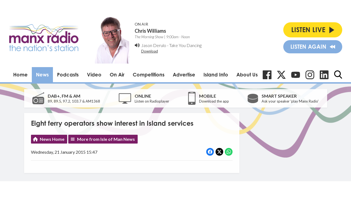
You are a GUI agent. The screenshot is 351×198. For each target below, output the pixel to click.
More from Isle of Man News (106, 139)
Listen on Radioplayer (152, 101)
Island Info (215, 75)
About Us (247, 75)
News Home (52, 139)
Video (94, 75)
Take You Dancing (185, 45)
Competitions (149, 75)
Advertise (184, 75)
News (42, 75)
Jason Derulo (153, 45)
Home (20, 75)
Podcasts (68, 75)
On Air (117, 75)
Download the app (214, 101)
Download (149, 51)
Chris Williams (150, 31)
